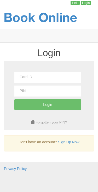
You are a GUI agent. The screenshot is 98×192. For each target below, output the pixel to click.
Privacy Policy (15, 169)
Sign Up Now (68, 142)
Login (86, 3)
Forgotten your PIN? (51, 122)
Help (75, 3)
